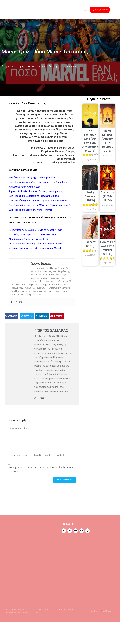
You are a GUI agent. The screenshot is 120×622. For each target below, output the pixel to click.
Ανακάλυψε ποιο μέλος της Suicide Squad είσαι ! (33, 177)
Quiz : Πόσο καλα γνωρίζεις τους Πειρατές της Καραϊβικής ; (38, 182)
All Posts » (40, 398)
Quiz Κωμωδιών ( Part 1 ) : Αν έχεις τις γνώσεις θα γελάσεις (39, 200)
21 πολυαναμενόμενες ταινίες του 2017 (28, 239)
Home (4, 44)
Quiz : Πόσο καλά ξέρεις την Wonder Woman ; (31, 210)
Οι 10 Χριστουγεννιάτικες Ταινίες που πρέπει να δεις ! (36, 243)
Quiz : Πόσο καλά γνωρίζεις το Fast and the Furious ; (34, 196)
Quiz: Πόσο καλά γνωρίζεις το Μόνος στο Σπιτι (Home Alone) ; (40, 205)
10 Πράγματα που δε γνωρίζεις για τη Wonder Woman (35, 230)
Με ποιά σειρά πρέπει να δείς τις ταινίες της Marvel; (35, 248)
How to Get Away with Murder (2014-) (107, 250)
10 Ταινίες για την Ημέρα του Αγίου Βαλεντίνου (32, 234)
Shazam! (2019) (90, 246)
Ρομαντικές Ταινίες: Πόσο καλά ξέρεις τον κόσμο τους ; (36, 191)
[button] (86, 9)
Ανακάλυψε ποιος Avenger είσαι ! (25, 187)
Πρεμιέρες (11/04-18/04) (107, 196)
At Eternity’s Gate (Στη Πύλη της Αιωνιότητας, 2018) (90, 142)
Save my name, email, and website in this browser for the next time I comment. (42, 469)
